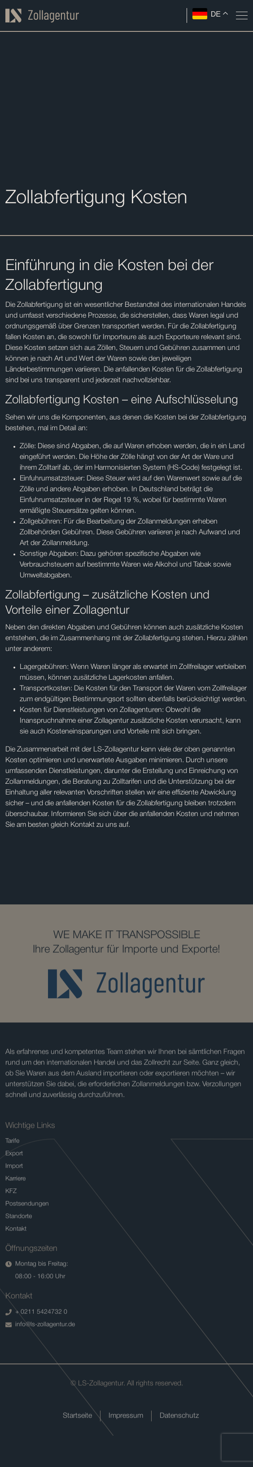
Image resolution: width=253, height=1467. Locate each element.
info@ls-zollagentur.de (40, 1349)
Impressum (126, 1440)
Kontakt (15, 1254)
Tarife (12, 1166)
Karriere (15, 1203)
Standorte (18, 1241)
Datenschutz (179, 1440)
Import (14, 1191)
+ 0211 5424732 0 (36, 1337)
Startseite (77, 1440)
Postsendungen (27, 1228)
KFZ (11, 1216)
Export (14, 1178)
